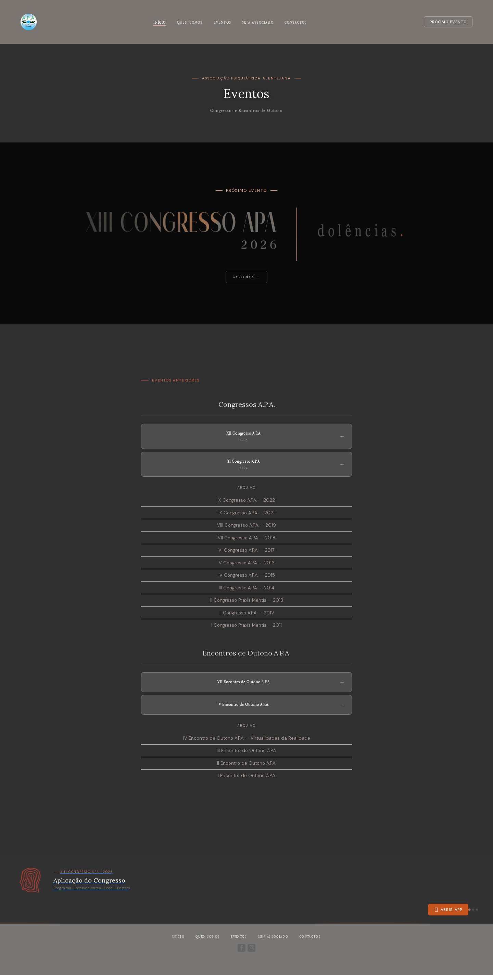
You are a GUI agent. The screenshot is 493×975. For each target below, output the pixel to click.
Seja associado (258, 22)
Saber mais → (246, 277)
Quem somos (190, 22)
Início (159, 22)
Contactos (296, 22)
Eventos (222, 22)
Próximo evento (448, 22)
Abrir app (448, 909)
